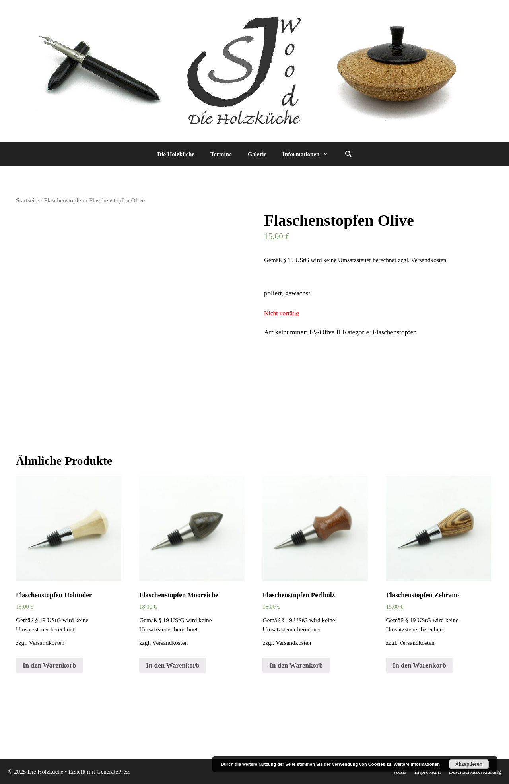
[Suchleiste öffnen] (347, 154)
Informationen (309, 154)
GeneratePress (114, 771)
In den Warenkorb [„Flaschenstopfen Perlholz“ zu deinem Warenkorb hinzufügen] (295, 665)
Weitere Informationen (417, 764)
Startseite (27, 200)
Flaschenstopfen (64, 200)
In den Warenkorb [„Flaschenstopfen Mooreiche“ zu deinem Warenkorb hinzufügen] (172, 665)
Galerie (257, 154)
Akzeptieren (468, 764)
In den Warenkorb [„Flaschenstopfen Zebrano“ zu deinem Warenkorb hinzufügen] (419, 665)
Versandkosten (428, 259)
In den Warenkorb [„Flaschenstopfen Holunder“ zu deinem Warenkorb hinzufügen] (49, 665)
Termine (221, 154)
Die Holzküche (175, 154)
